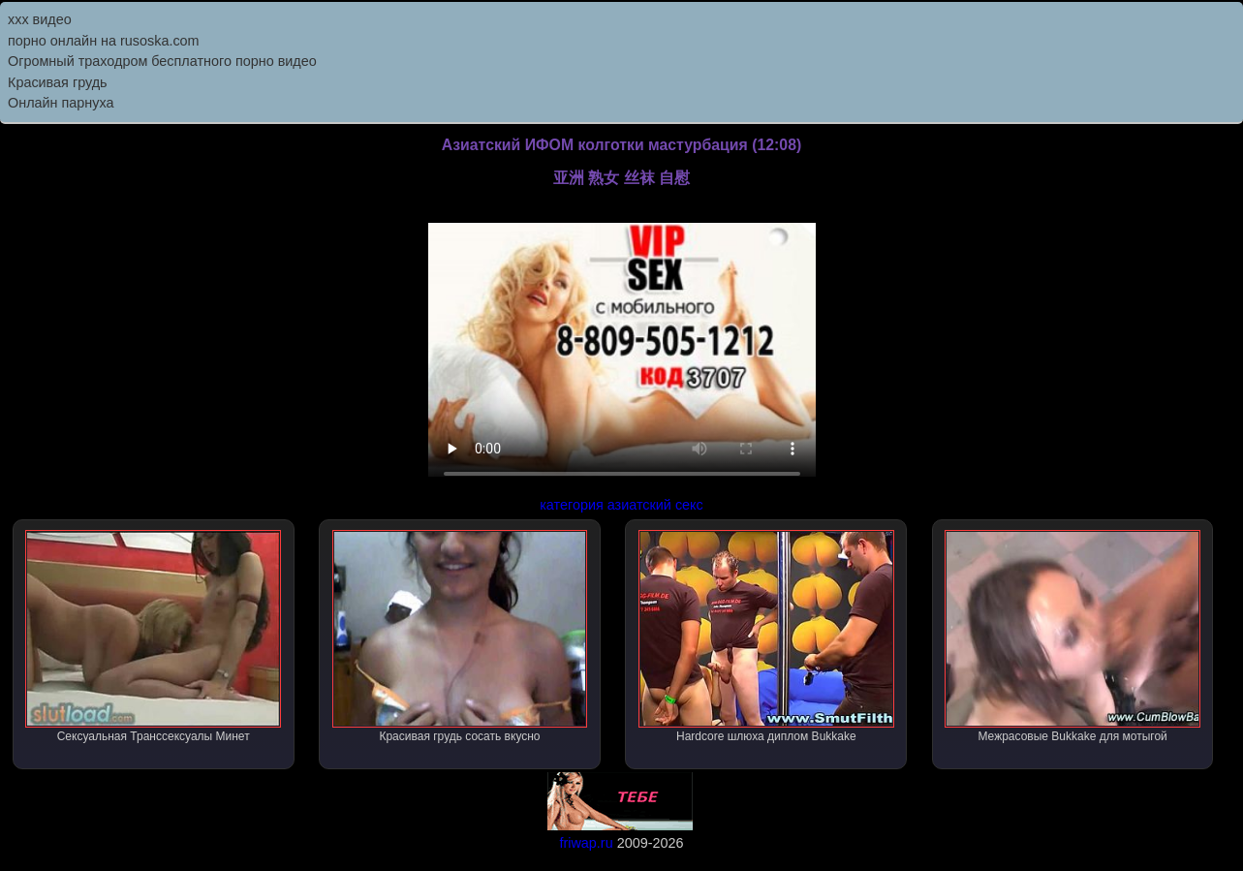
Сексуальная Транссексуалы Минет (153, 636)
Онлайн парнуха (61, 102)
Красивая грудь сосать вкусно (460, 636)
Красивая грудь (58, 82)
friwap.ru (585, 843)
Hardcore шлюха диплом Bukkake (766, 636)
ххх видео (40, 19)
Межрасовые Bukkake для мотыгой (1072, 636)
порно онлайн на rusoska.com (104, 40)
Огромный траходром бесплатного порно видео (162, 61)
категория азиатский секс (621, 505)
